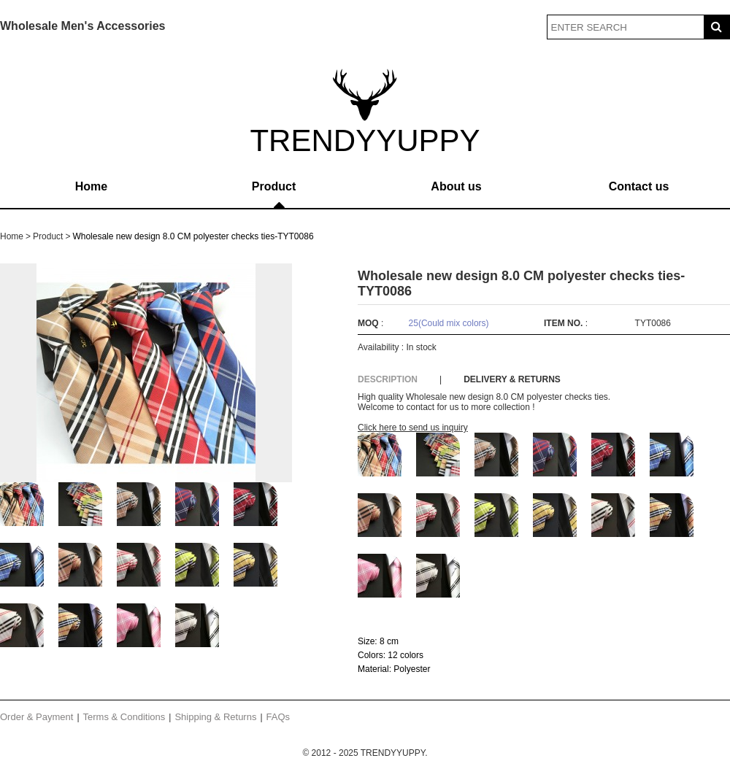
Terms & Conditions (124, 716)
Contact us (639, 186)
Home (91, 186)
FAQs (278, 716)
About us (456, 186)
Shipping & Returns (215, 716)
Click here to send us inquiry (413, 427)
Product (274, 186)
